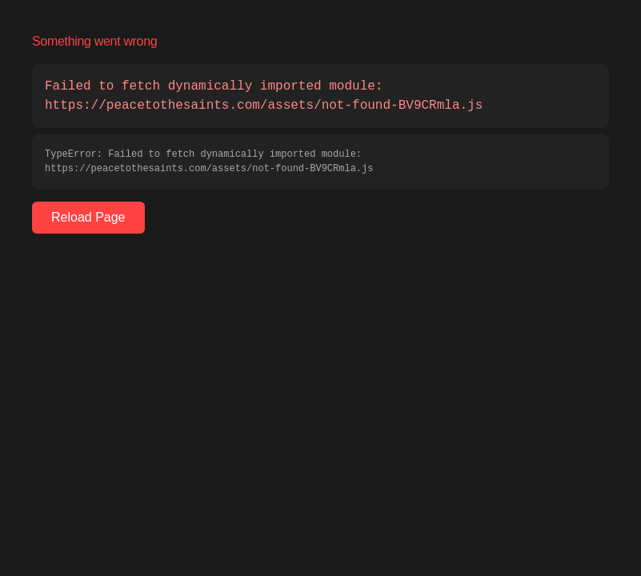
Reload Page (88, 217)
